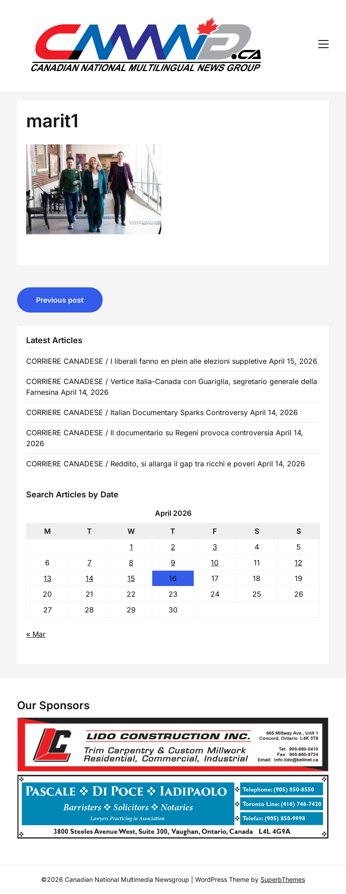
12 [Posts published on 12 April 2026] (298, 562)
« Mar (36, 634)
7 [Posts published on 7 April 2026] (89, 562)
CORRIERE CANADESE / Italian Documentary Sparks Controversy (137, 412)
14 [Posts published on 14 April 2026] (89, 578)
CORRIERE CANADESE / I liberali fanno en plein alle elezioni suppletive (146, 361)
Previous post (60, 299)
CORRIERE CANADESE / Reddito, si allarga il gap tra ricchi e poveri (140, 463)
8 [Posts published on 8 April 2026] (131, 562)
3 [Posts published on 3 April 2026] (215, 546)
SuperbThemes (282, 879)
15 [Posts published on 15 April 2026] (131, 578)
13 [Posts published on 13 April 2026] (47, 578)
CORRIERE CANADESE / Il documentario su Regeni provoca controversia (149, 432)
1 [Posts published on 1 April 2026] (131, 546)
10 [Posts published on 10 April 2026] (215, 562)
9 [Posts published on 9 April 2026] (173, 562)
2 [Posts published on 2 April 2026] (173, 546)
